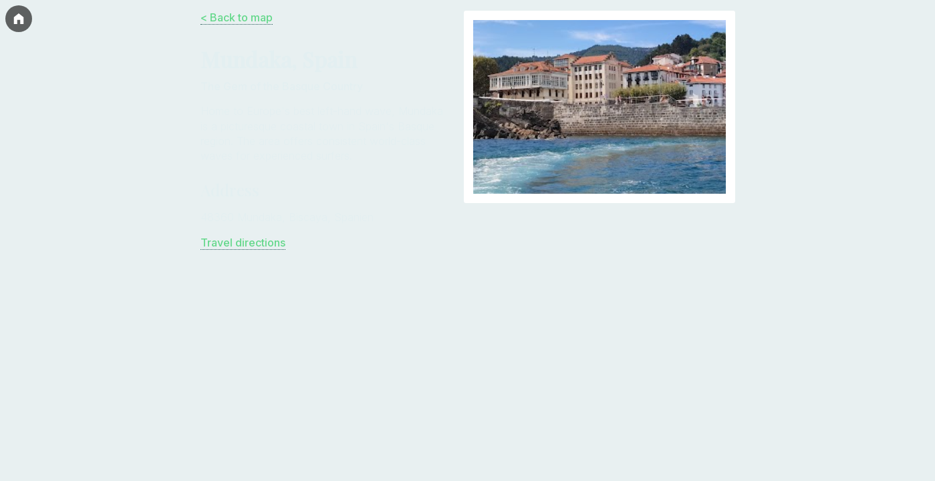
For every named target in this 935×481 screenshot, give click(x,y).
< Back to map (237, 17)
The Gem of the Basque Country (282, 86)
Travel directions (243, 242)
